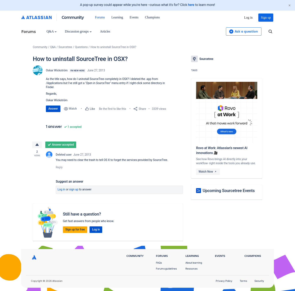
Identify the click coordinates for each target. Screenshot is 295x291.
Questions (81, 47)
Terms (243, 280)
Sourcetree (65, 47)
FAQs (159, 262)
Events (134, 17)
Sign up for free (75, 229)
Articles (105, 31)
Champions (152, 17)
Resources (191, 268)
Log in (248, 17)
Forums (100, 17)
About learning (193, 262)
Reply (59, 167)
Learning (117, 17)
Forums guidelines (166, 268)
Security (259, 280)
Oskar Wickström (57, 70)
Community (73, 17)
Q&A (51, 31)
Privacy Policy (224, 280)
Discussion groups (78, 31)
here (191, 5)
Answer (53, 108)
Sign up (266, 17)
